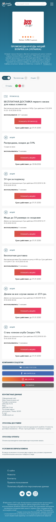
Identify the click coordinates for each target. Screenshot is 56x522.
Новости (11, 474)
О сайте (11, 470)
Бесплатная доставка (15, 255)
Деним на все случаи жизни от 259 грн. (25, 294)
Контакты (11, 478)
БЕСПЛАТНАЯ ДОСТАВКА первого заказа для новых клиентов (26, 103)
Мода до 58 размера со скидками (22, 217)
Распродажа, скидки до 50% (19, 143)
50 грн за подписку (14, 179)
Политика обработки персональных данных (28, 486)
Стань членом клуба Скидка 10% (22, 332)
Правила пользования (17, 482)
